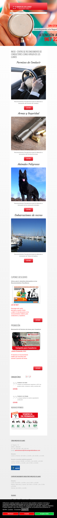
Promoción (15, 325)
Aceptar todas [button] (44, 513)
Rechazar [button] (10, 513)
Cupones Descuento (19, 277)
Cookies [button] (10, 509)
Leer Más (28, 108)
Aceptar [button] (26, 513)
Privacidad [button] (17, 509)
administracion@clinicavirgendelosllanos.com (27, 450)
